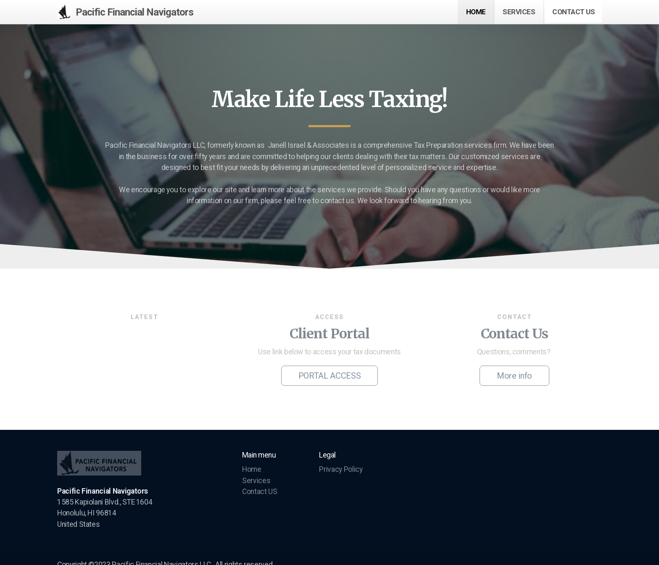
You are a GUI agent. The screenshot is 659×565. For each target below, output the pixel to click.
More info (514, 377)
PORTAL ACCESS (329, 377)
